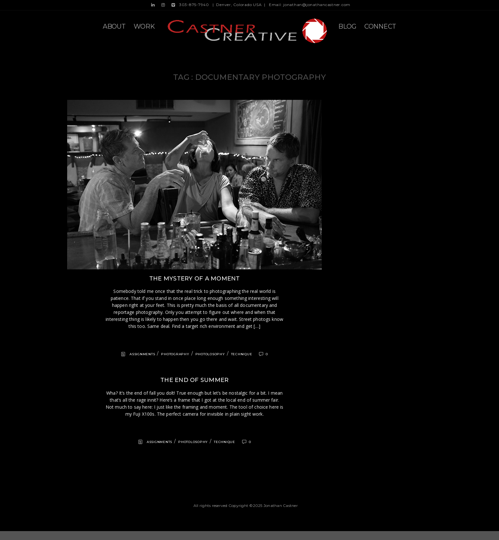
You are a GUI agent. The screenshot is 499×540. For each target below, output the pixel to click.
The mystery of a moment (194, 278)
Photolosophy (210, 354)
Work (144, 26)
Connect (380, 26)
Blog (347, 26)
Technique (241, 354)
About (114, 26)
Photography (175, 354)
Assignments (142, 354)
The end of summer (194, 380)
